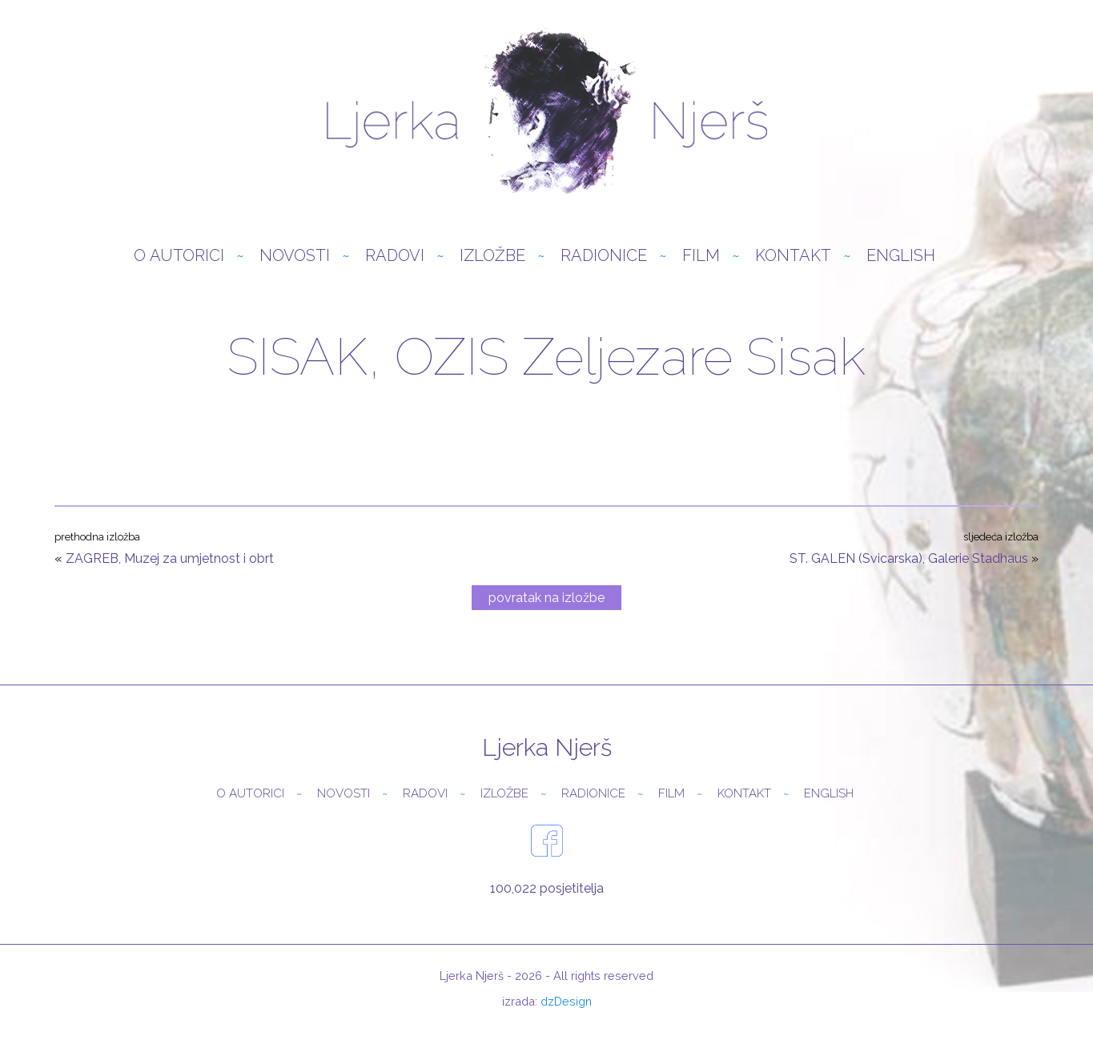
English (900, 255)
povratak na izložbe (546, 597)
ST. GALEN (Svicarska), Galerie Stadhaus (909, 558)
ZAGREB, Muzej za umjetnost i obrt (170, 558)
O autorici (179, 255)
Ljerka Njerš (547, 112)
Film (701, 255)
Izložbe (492, 255)
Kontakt (793, 255)
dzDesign (566, 1001)
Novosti (294, 255)
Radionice (604, 255)
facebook (547, 841)
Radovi (394, 255)
